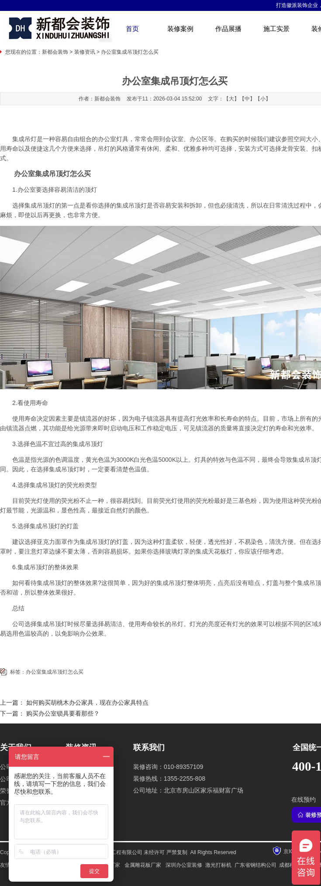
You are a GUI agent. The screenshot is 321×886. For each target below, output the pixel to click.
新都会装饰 (55, 52)
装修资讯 (84, 52)
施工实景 (276, 28)
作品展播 (228, 28)
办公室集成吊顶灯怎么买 (54, 672)
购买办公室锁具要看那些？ (63, 713)
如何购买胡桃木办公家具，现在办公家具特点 (87, 702)
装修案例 (180, 28)
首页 (132, 28)
